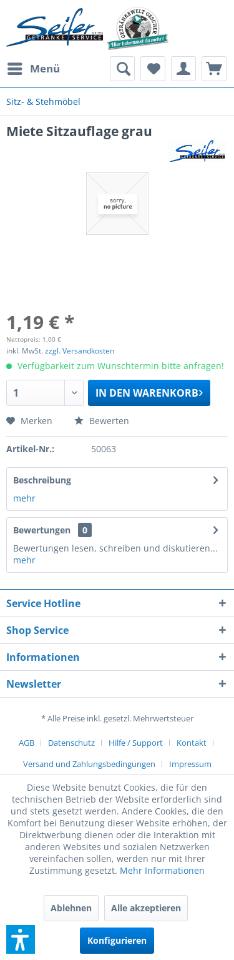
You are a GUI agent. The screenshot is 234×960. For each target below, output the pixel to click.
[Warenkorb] (214, 68)
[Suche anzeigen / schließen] (122, 68)
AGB (26, 742)
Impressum (190, 763)
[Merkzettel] (152, 68)
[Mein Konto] (183, 68)
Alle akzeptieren (146, 908)
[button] (20, 939)
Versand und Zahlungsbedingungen (89, 763)
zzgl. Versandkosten (79, 350)
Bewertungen (42, 530)
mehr (24, 498)
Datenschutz (71, 742)
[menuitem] (33, 68)
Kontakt (192, 742)
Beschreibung (42, 480)
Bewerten (101, 421)
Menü (33, 67)
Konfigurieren (117, 940)
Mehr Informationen (162, 870)
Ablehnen (71, 908)
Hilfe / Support (136, 742)
